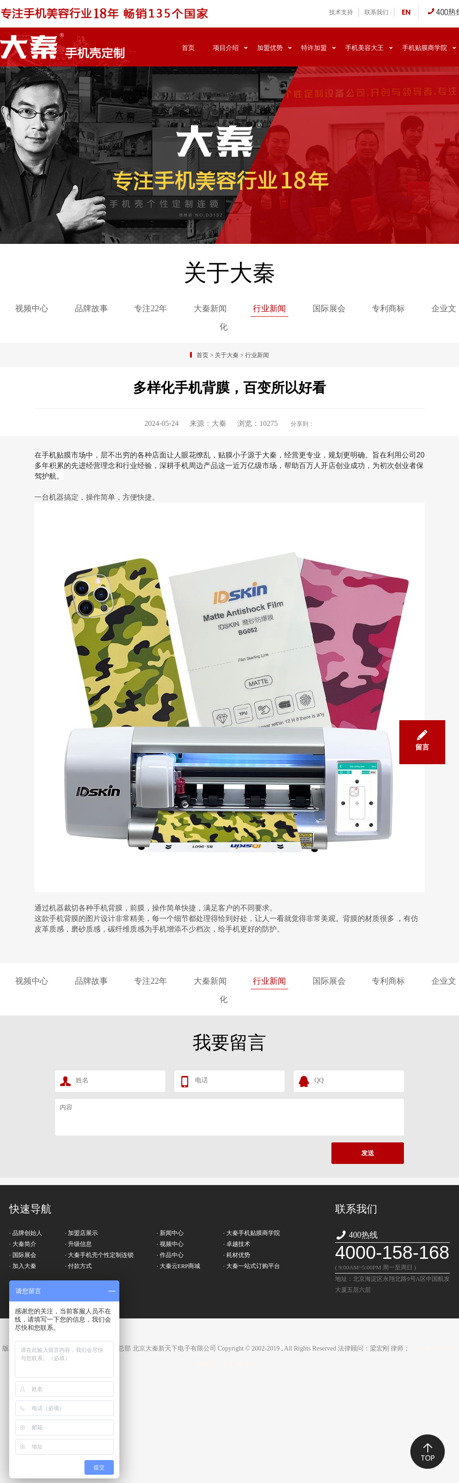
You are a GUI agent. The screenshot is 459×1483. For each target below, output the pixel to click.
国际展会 (329, 308)
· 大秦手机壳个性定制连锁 (99, 1254)
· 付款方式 (78, 1265)
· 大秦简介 (22, 1243)
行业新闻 (269, 308)
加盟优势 (270, 47)
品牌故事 (91, 308)
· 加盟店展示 (81, 1232)
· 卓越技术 (236, 1243)
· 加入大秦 (22, 1265)
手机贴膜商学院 (424, 47)
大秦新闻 (210, 308)
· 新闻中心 (170, 1232)
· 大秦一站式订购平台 (251, 1265)
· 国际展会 (22, 1254)
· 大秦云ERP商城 (178, 1265)
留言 (422, 735)
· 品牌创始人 (25, 1232)
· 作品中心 (170, 1254)
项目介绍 (226, 47)
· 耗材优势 (236, 1254)
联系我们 (376, 12)
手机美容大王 (364, 47)
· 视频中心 (170, 1243)
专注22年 (150, 308)
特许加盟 (314, 47)
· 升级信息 (78, 1243)
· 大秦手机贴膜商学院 (251, 1232)
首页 (188, 47)
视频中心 (31, 308)
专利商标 (388, 308)
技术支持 (341, 12)
